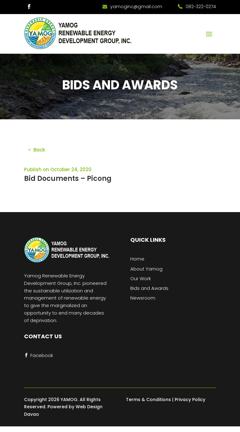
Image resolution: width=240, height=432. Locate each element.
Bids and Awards (149, 288)
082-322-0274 (201, 6)
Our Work (140, 278)
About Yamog (146, 269)
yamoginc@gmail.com (136, 6)
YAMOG (69, 399)
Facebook (41, 355)
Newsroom (142, 298)
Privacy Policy (190, 399)
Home (137, 259)
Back (39, 149)
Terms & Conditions (148, 399)
